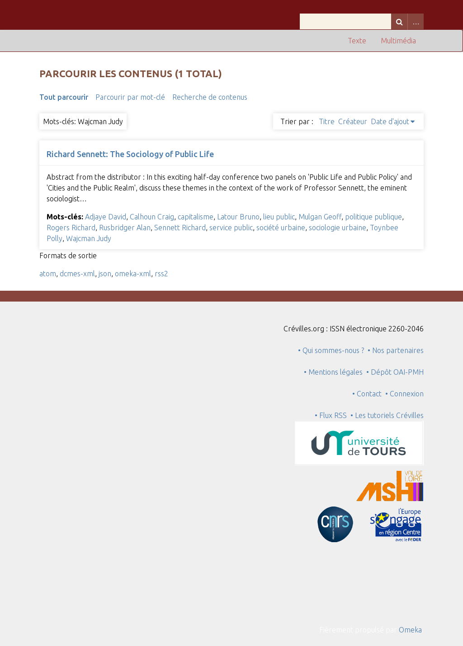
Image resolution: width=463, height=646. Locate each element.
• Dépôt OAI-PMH (395, 372)
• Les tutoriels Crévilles (387, 415)
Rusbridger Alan (125, 227)
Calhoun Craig (152, 217)
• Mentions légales (333, 372)
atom (47, 274)
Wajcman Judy (88, 238)
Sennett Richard (180, 227)
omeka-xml (133, 274)
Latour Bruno (238, 217)
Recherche (399, 21)
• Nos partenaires (396, 350)
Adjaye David (105, 217)
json (105, 274)
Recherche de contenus (209, 97)
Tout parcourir (63, 97)
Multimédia (398, 41)
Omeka (410, 630)
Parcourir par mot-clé (130, 97)
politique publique (373, 217)
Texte (357, 41)
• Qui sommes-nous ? (331, 350)
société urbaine (280, 227)
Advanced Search (415, 21)
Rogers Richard (71, 227)
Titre (327, 121)
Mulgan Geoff (319, 217)
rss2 (161, 274)
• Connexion (404, 394)
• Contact (368, 394)
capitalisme (195, 217)
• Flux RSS (331, 415)
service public (231, 227)
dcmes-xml (77, 274)
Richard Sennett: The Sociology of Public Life (130, 153)
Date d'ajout (390, 121)
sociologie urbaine (337, 227)
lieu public (279, 217)
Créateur (352, 121)
